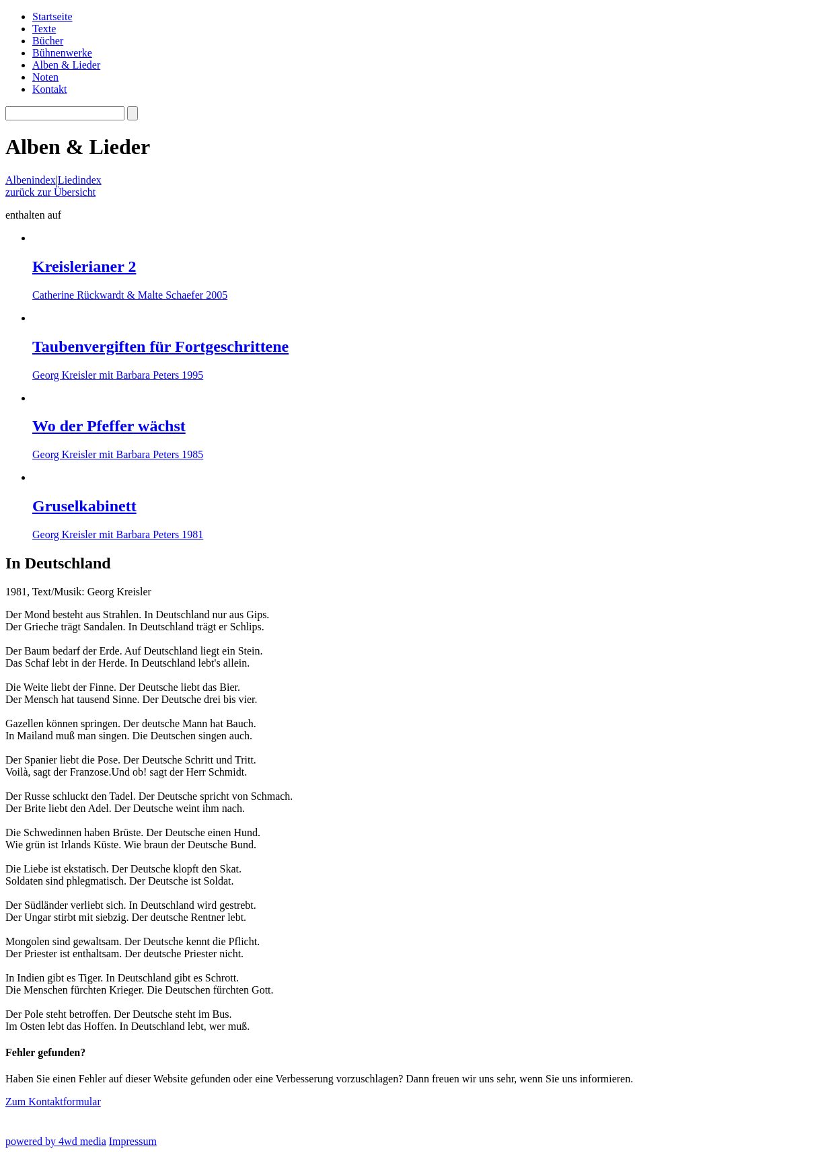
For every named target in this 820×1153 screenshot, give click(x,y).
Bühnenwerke (62, 53)
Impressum (133, 1141)
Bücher (47, 40)
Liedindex (80, 180)
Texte (44, 28)
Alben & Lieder (66, 65)
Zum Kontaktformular (53, 1101)
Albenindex (30, 180)
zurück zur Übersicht (50, 192)
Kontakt (49, 89)
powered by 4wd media (55, 1141)
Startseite (52, 16)
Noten (45, 77)
